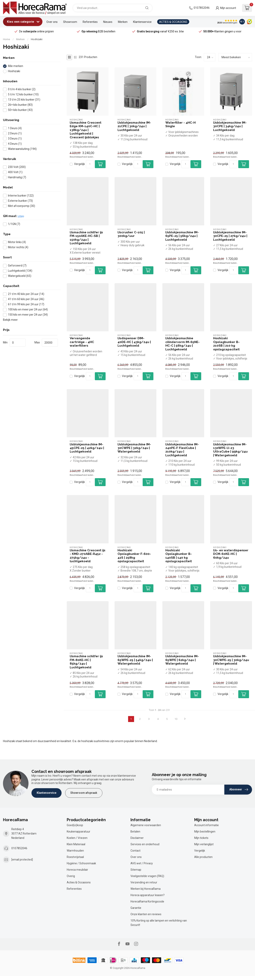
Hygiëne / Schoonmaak (81, 863)
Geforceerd (17, 265)
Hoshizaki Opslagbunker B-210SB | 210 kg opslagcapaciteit (226, 343)
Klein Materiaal (76, 844)
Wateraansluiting (22, 148)
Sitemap (135, 869)
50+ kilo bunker (20, 110)
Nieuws (107, 21)
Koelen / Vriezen (77, 837)
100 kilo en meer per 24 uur (28, 309)
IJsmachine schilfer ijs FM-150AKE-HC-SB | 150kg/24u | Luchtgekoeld (86, 238)
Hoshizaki (36, 39)
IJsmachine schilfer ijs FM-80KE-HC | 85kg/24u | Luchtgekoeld (86, 661)
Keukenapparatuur (78, 831)
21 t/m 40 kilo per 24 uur (26, 294)
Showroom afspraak (83, 792)
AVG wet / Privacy (141, 863)
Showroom (70, 21)
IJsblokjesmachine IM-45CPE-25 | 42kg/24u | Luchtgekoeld (87, 448)
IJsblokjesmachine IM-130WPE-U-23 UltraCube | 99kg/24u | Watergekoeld (230, 450)
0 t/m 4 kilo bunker (21, 89)
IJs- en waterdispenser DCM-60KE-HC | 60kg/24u (230, 554)
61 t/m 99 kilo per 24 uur (26, 304)
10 (176, 718)
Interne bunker (21, 195)
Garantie (135, 907)
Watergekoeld (19, 275)
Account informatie (206, 825)
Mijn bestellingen (204, 831)
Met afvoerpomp (21, 206)
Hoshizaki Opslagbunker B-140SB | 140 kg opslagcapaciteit (178, 556)
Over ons (52, 21)
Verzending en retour (143, 882)
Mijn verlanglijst (204, 844)
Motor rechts (18, 247)
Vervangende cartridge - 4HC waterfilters (82, 341)
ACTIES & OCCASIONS (173, 21)
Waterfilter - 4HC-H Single (180, 124)
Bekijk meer (10, 319)
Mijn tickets (201, 837)
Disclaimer (137, 837)
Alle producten (203, 857)
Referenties (90, 21)
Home (6, 39)
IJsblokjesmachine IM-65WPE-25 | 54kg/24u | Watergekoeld (135, 659)
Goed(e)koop (75, 825)
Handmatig (17, 177)
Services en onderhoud (144, 844)
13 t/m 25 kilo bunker (24, 99)
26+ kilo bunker (20, 104)
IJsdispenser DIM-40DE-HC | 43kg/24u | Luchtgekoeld (134, 341)
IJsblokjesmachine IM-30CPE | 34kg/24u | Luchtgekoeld (230, 126)
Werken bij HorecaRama (145, 888)
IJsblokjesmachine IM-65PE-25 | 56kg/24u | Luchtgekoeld (182, 236)
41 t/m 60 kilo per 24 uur (26, 299)
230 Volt (17, 167)
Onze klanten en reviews (145, 914)
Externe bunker (20, 200)
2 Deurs (15, 133)
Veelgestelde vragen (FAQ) (147, 876)
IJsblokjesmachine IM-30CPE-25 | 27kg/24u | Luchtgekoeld (230, 236)
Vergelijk (79, 164)
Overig (71, 876)
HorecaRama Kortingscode (147, 901)
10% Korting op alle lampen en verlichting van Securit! (158, 923)
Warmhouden (75, 850)
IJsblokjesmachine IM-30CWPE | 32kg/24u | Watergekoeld (134, 448)
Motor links (17, 242)
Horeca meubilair (77, 869)
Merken (123, 21)
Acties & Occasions (79, 882)
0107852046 (202, 7)
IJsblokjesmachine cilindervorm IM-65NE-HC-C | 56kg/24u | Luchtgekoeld (182, 343)
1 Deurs (15, 128)
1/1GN (14, 224)
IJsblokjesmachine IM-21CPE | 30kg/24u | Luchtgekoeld (134, 126)
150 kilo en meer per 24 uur (28, 314)
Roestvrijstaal (75, 857)
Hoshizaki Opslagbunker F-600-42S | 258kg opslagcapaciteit (134, 556)
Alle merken (15, 66)
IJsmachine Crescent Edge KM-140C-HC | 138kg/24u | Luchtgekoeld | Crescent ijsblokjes (85, 130)
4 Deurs (15, 143)
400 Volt (15, 172)
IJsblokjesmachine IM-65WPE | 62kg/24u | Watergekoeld (182, 659)
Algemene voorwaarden (145, 825)
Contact (135, 850)
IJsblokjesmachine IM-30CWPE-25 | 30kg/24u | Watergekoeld (231, 659)
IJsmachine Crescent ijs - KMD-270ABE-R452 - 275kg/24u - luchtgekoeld (87, 556)
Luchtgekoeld (20, 270)
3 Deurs (15, 138)
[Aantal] (90, 164)
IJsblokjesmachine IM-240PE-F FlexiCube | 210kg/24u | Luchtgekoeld (182, 450)
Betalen (135, 831)
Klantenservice (142, 21)
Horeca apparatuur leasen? (147, 895)
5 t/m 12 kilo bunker (23, 94)
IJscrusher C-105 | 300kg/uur (131, 234)
